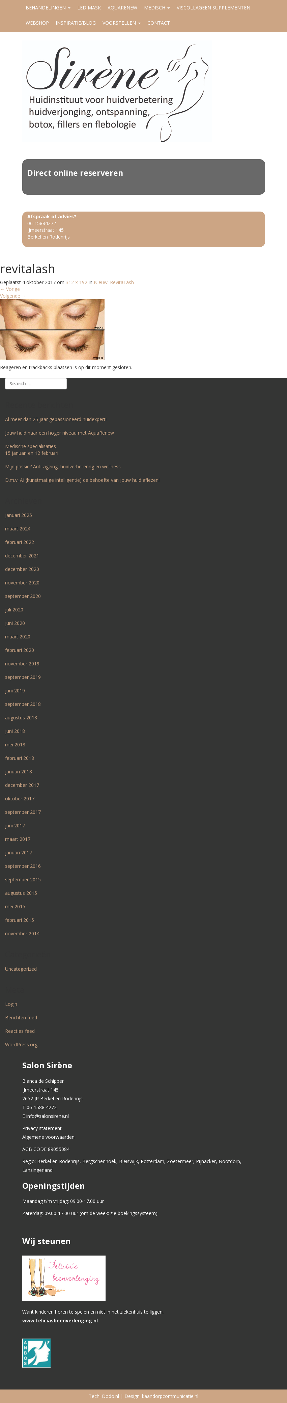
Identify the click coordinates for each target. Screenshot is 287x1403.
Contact (158, 23)
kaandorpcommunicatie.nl (170, 1396)
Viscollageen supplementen (213, 7)
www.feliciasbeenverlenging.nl (60, 1320)
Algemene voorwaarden (48, 1137)
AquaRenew (122, 7)
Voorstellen (122, 23)
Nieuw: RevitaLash (114, 282)
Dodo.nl (110, 1396)
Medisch (157, 7)
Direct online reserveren (75, 172)
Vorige (10, 289)
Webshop (37, 23)
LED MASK (89, 7)
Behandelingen (48, 7)
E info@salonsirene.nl (45, 1116)
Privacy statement (42, 1128)
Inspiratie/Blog (76, 23)
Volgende (13, 296)
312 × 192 (76, 282)
